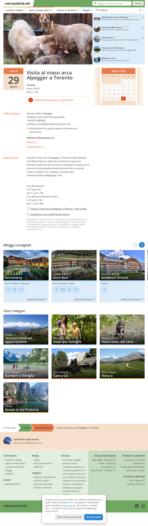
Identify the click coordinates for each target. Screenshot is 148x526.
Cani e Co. (74, 363)
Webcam (38, 466)
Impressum (139, 463)
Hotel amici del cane (122, 329)
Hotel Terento (36, 147)
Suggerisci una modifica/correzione (48, 214)
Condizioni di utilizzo (134, 459)
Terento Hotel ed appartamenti (25, 329)
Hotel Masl (74, 276)
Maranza (25, 283)
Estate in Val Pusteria (25, 397)
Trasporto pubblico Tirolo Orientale (75, 470)
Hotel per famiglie (74, 329)
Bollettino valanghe (72, 487)
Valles (72, 283)
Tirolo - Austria (107, 463)
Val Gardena (108, 466)
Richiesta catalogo (72, 459)
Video (37, 459)
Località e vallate (13, 10)
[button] (142, 245)
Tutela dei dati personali (132, 466)
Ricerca (138, 3)
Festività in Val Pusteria (74, 480)
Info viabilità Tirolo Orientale (75, 477)
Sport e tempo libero (39, 10)
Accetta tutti (93, 517)
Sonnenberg (26, 276)
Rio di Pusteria (12, 283)
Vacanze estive (41, 480)
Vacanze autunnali (43, 484)
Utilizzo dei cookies (135, 470)
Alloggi (85, 10)
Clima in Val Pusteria (73, 484)
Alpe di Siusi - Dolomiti (103, 470)
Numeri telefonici (71, 491)
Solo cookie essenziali (69, 517)
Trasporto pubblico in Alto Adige (75, 466)
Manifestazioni (12, 484)
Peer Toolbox (137, 480)
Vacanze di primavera (45, 477)
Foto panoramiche (43, 463)
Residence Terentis (122, 276)
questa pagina (68, 505)
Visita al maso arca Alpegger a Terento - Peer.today (57, 209)
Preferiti (102, 10)
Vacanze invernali (43, 487)
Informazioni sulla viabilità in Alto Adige (75, 473)
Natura (122, 363)
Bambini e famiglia (25, 363)
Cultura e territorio (66, 10)
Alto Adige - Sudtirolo (104, 459)
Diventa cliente (136, 484)
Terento (31, 85)
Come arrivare (70, 463)
